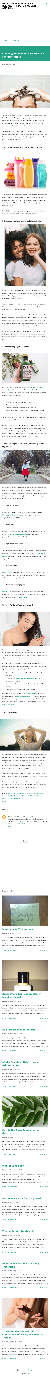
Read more (44, 950)
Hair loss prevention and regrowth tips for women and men (19, 6)
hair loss (40, 793)
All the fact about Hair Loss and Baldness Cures (20, 1064)
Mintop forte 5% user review (19, 929)
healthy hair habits (8, 704)
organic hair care (33, 796)
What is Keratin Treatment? (18, 1231)
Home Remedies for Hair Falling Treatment (20, 1265)
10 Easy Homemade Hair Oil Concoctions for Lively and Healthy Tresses (22, 1334)
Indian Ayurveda (7, 572)
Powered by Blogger (25, 1370)
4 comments (12, 1288)
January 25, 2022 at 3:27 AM (24, 816)
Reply (10, 826)
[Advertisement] (25, 24)
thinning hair (15, 798)
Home (4, 40)
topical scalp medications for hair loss (28, 678)
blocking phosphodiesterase (11, 515)
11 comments (13, 1154)
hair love (22, 796)
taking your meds (29, 693)
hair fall (11, 793)
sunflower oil (22, 597)
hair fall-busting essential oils (19, 534)
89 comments (13, 950)
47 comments (13, 1051)
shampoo (5, 798)
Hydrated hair (6, 592)
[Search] (42, 3)
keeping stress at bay (23, 696)
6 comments (12, 1219)
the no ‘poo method (18, 126)
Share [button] (4, 802)
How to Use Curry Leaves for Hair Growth (21, 1131)
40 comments (13, 1018)
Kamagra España (21, 823)
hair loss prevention (10, 796)
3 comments (12, 1187)
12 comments (13, 1086)
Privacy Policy (15, 40)
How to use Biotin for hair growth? (22, 1198)
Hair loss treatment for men (18, 1029)
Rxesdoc (11, 816)
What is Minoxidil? (13, 1165)
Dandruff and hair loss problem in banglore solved (21, 995)
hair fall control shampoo (25, 793)
